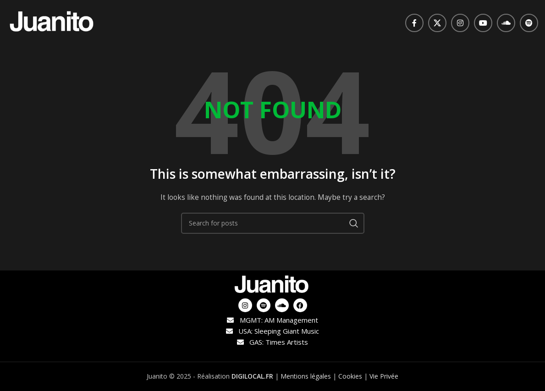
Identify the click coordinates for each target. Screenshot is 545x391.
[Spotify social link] (529, 23)
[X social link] (437, 23)
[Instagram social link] (460, 23)
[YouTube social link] (483, 23)
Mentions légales (306, 376)
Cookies (350, 376)
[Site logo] (53, 22)
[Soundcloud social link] (506, 23)
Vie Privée (383, 376)
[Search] (272, 223)
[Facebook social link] (414, 23)
